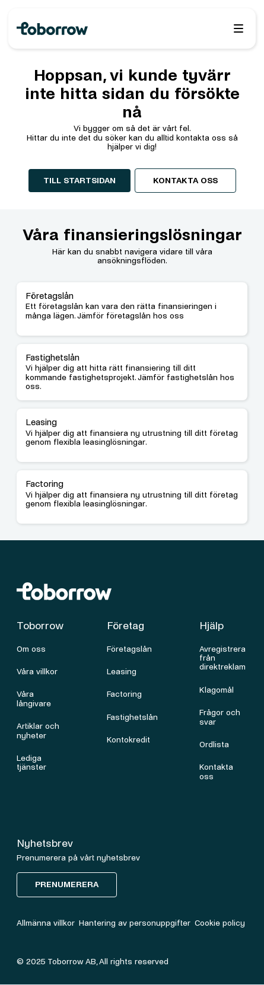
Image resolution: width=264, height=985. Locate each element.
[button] (238, 28)
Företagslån (129, 649)
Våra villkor (37, 671)
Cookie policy (220, 923)
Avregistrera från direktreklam (222, 658)
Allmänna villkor (46, 923)
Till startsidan (79, 180)
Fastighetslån (132, 717)
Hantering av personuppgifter (134, 923)
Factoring (124, 694)
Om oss (31, 649)
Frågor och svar (219, 717)
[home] (82, 29)
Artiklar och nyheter (38, 730)
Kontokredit (128, 739)
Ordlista (214, 744)
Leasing (121, 671)
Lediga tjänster (31, 763)
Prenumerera (66, 884)
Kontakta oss (185, 180)
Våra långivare (34, 698)
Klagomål (216, 690)
